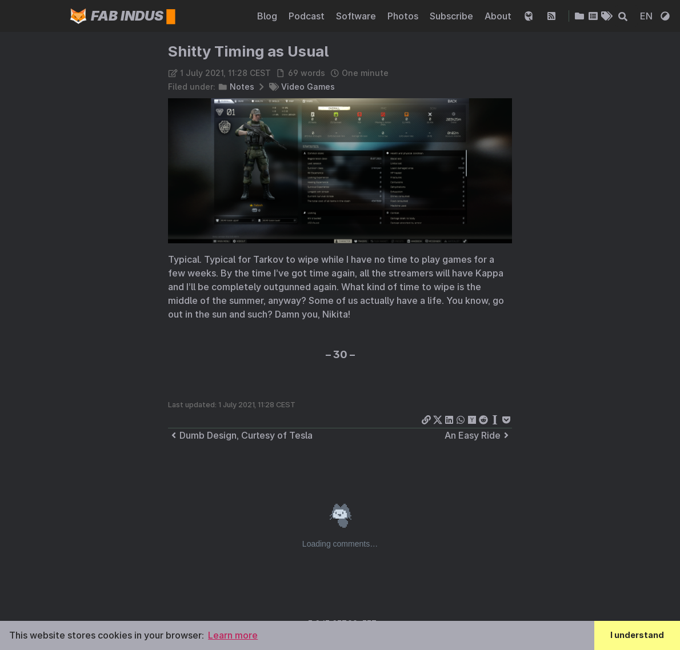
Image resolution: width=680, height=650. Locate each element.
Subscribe (452, 16)
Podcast (308, 16)
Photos (404, 16)
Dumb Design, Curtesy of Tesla (240, 435)
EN (647, 16)
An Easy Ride (478, 435)
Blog (268, 16)
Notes (242, 86)
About (499, 16)
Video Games (308, 86)
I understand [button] (637, 635)
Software (357, 16)
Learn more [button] (233, 635)
